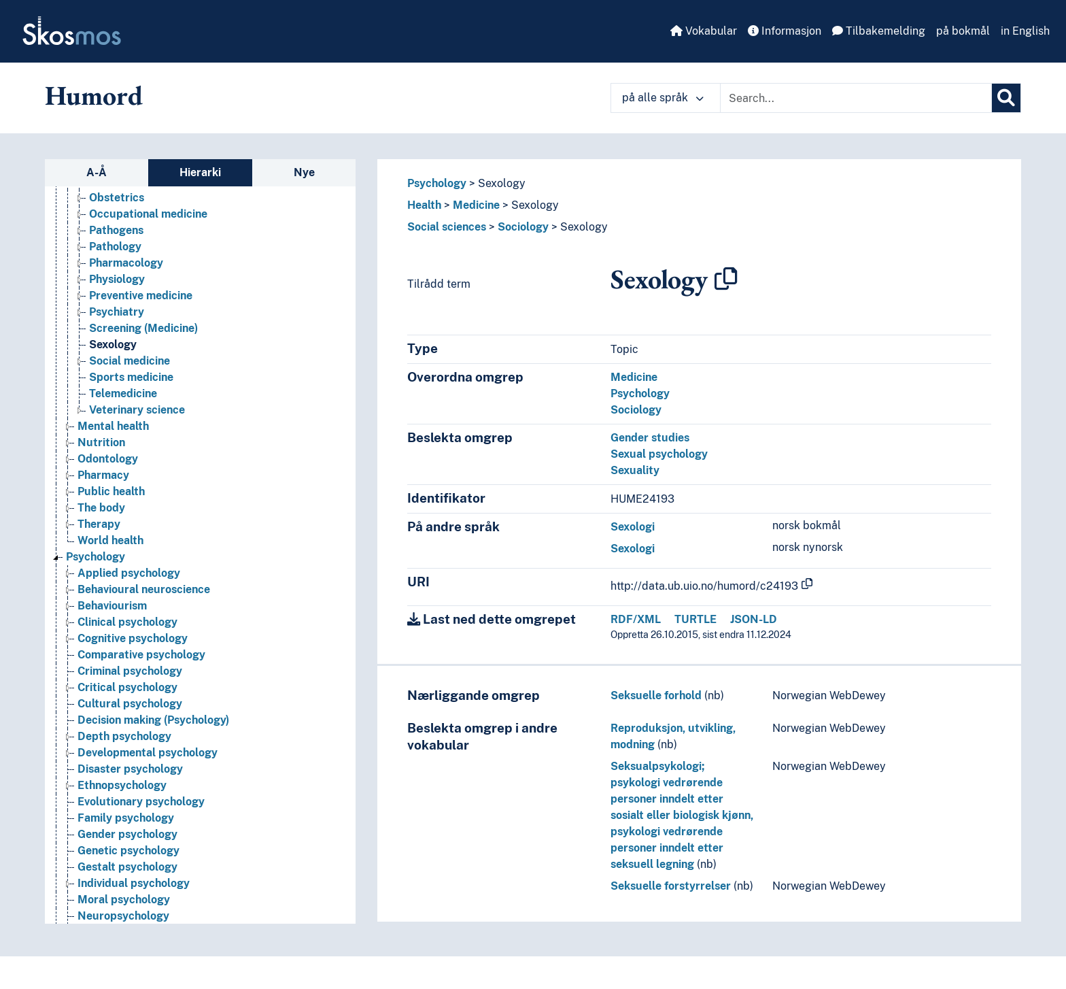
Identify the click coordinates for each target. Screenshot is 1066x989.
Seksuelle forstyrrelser (671, 885)
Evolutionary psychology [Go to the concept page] (141, 801)
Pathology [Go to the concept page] (115, 246)
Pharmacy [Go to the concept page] (103, 475)
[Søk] (1006, 98)
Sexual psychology (659, 454)
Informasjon (784, 30)
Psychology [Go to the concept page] (95, 556)
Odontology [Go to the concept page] (108, 458)
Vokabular (703, 30)
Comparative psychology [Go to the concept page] (141, 654)
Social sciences (446, 226)
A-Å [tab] (96, 172)
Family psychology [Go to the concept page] (126, 817)
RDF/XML (636, 619)
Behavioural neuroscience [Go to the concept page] (144, 589)
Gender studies (650, 437)
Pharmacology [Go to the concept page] (126, 262)
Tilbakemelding (878, 30)
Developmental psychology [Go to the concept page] (148, 752)
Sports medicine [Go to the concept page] (131, 377)
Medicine (476, 205)
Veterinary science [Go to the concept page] (137, 409)
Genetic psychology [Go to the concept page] (128, 850)
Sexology (502, 183)
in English (1025, 30)
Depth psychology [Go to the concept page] (124, 736)
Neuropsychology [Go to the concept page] (123, 915)
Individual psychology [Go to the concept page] (134, 883)
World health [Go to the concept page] (110, 540)
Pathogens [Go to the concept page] (116, 230)
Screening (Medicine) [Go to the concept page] (143, 328)
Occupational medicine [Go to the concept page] (148, 213)
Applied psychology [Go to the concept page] (129, 573)
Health (424, 205)
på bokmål (963, 30)
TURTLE (695, 619)
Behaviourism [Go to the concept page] (112, 605)
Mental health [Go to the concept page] (113, 426)
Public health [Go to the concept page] (111, 491)
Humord (94, 95)
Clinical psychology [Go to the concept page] (127, 622)
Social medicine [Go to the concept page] (129, 360)
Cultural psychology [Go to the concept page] (130, 703)
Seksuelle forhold (656, 695)
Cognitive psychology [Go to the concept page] (133, 638)
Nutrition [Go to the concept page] (101, 442)
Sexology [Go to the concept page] (113, 344)
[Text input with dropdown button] (856, 98)
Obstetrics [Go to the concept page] (116, 197)
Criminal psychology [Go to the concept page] (130, 671)
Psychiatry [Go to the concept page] (116, 311)
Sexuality (635, 470)
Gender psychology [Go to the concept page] (127, 834)
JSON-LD (753, 619)
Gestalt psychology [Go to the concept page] (127, 866)
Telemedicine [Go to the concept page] (123, 393)
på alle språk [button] (663, 97)
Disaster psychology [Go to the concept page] (130, 768)
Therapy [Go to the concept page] (99, 524)
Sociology (523, 226)
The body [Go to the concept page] (101, 507)
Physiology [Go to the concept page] (117, 279)
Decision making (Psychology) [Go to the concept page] (153, 720)
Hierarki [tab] (200, 172)
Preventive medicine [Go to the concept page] (140, 295)
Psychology (436, 183)
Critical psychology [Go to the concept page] (127, 687)
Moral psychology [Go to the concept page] (124, 899)
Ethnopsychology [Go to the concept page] (122, 785)
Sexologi (633, 526)
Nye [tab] (304, 172)
